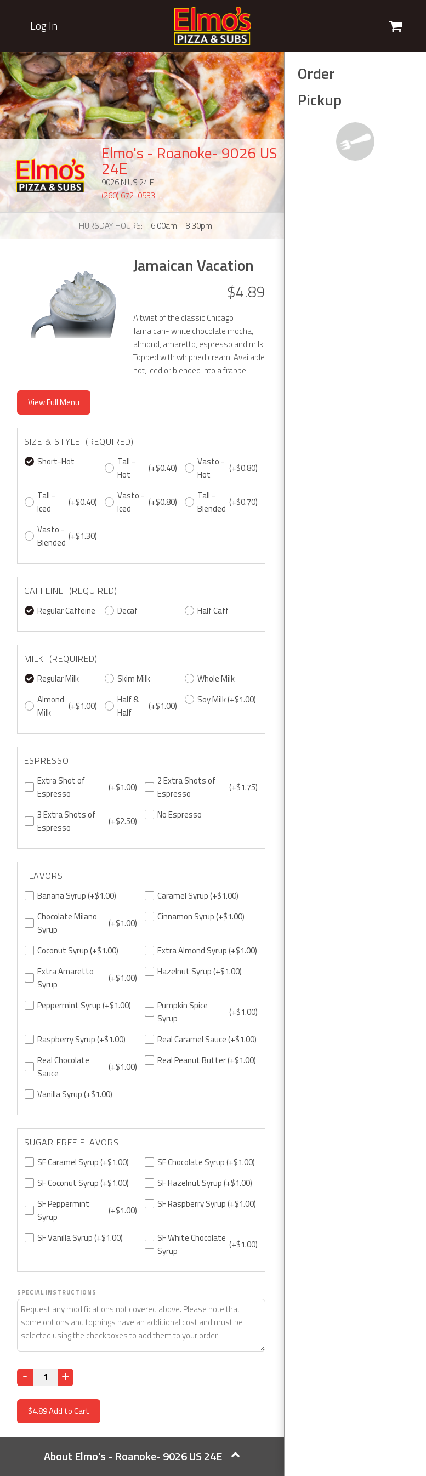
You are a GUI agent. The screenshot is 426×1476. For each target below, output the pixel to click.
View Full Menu (53, 402)
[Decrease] (25, 1377)
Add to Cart (58, 1411)
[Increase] (65, 1377)
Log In (44, 25)
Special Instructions (56, 1292)
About (142, 1455)
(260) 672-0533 (128, 195)
